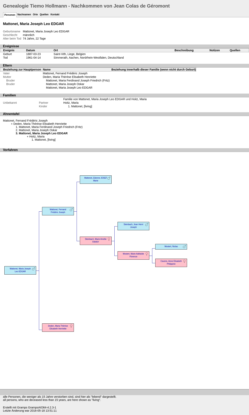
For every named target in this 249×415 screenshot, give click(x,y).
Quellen (44, 14)
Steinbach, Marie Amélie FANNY (96, 240)
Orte (35, 14)
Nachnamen (24, 14)
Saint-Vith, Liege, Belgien (70, 54)
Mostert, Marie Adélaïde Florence (133, 255)
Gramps (22, 407)
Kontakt (54, 14)
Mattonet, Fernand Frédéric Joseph (65, 73)
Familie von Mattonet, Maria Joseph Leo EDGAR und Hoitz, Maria (105, 99)
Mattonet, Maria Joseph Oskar (65, 84)
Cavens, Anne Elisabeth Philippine (171, 262)
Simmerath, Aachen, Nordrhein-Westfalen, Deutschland (89, 57)
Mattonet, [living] (81, 106)
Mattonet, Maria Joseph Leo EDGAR (69, 87)
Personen (9, 15)
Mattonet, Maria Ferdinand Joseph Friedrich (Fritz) (78, 80)
